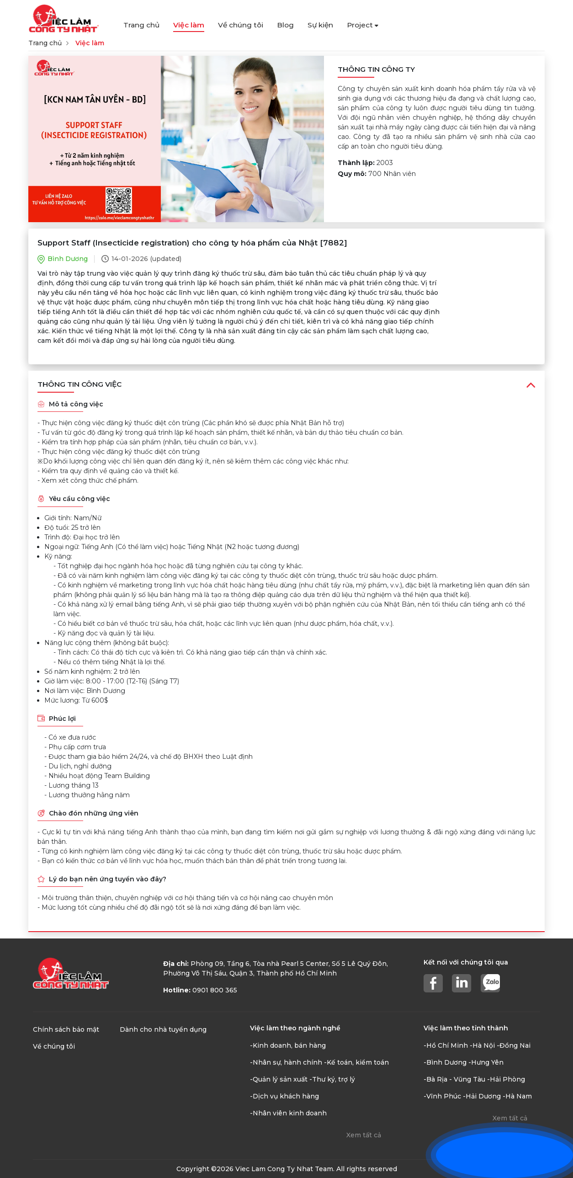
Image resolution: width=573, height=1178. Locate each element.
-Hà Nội (482, 1045)
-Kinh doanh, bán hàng (288, 1045)
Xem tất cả (363, 1135)
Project (362, 25)
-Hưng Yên (486, 1062)
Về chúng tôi (240, 25)
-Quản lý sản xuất (279, 1079)
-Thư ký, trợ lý (332, 1079)
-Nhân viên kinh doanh (288, 1113)
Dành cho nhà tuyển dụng (163, 1029)
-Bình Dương (445, 1062)
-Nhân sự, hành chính (286, 1062)
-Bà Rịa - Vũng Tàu (454, 1079)
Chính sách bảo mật (66, 1029)
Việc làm (188, 25)
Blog (285, 25)
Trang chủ (141, 25)
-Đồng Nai (514, 1045)
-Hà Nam (517, 1096)
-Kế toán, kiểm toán (356, 1062)
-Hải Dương (482, 1096)
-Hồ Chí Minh (446, 1045)
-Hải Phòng (506, 1079)
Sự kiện (320, 25)
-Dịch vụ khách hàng (284, 1096)
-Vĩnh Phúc (442, 1096)
